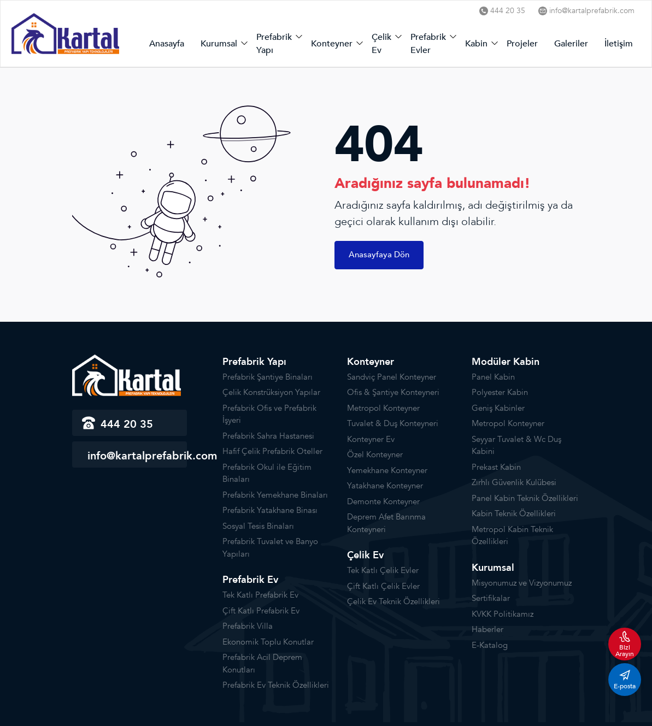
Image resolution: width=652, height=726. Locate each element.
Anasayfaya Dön (379, 254)
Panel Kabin (493, 376)
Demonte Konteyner (383, 501)
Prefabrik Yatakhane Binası (270, 510)
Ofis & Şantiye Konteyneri (393, 392)
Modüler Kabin (505, 362)
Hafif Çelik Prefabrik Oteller (272, 451)
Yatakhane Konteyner (385, 485)
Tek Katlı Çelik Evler (383, 570)
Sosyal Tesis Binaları (258, 526)
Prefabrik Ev (250, 580)
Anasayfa (166, 44)
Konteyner (332, 44)
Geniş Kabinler (498, 408)
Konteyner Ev (371, 439)
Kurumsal (219, 44)
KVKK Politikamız (502, 614)
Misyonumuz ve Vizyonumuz (522, 582)
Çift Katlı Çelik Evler (383, 586)
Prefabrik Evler (428, 43)
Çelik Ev (381, 43)
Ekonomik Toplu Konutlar (268, 641)
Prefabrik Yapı (274, 43)
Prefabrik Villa (247, 626)
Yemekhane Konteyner (387, 470)
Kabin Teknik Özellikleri (514, 513)
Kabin (476, 44)
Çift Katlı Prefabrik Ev (260, 610)
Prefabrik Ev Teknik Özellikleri (275, 685)
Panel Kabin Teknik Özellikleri (525, 498)
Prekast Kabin (496, 467)
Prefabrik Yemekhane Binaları (275, 494)
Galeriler (571, 44)
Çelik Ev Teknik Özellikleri (393, 601)
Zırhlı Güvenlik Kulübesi (514, 482)
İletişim (618, 44)
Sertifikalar (491, 598)
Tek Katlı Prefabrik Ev (260, 594)
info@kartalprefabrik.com (586, 10)
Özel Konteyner (375, 454)
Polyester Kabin (500, 392)
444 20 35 (502, 10)
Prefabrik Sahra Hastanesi (268, 435)
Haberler (487, 629)
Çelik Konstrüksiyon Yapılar (271, 392)
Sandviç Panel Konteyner (391, 376)
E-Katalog (490, 645)
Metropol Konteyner (383, 408)
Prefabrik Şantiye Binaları (267, 376)
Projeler (522, 44)
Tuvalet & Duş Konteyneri (392, 423)
